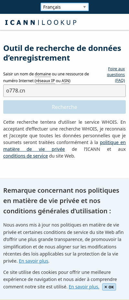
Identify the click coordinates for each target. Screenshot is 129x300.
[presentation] (52, 178)
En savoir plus (33, 261)
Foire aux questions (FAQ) (116, 74)
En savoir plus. (84, 287)
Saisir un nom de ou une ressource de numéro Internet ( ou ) (46, 77)
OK (109, 287)
